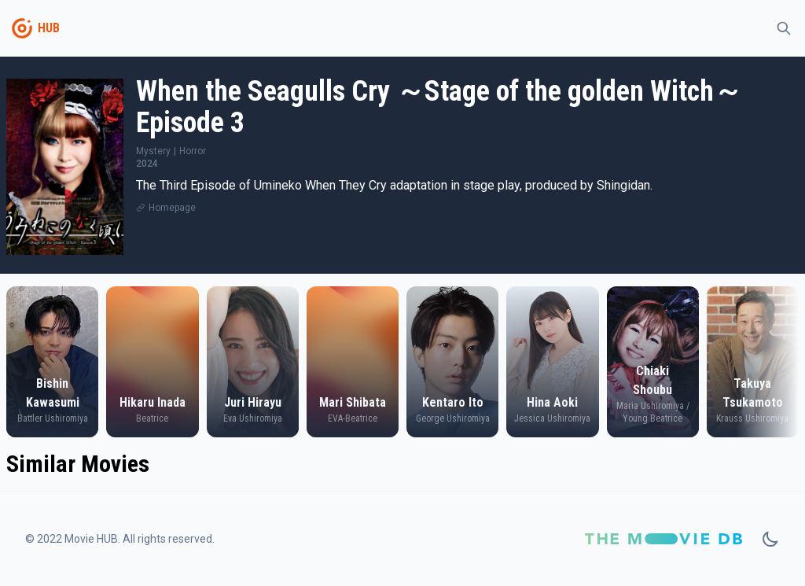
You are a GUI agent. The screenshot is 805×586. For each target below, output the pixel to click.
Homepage (172, 207)
